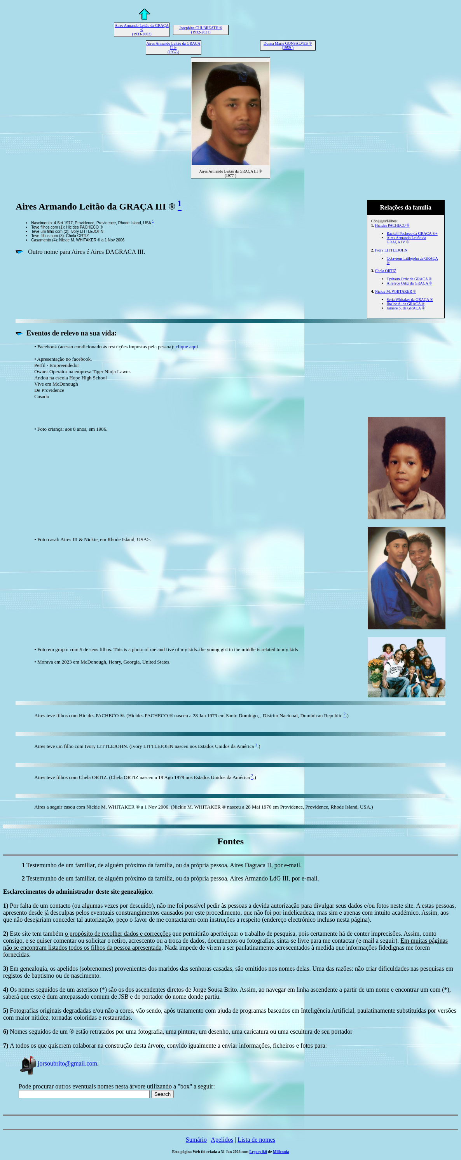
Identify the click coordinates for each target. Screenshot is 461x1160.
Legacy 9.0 (258, 1152)
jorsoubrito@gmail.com (58, 1063)
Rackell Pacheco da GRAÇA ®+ (412, 233)
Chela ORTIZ (385, 271)
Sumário (196, 1139)
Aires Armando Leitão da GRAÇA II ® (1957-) (174, 47)
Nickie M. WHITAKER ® (395, 291)
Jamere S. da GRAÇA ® (406, 308)
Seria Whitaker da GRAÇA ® (410, 299)
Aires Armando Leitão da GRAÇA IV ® (406, 240)
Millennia (281, 1152)
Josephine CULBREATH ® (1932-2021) (200, 30)
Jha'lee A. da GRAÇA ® (405, 304)
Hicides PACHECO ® (392, 225)
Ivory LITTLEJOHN (391, 250)
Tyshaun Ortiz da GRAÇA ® (409, 279)
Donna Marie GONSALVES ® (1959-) (288, 45)
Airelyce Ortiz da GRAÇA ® (409, 283)
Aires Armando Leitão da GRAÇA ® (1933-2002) (142, 29)
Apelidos (222, 1139)
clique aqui (187, 346)
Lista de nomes (256, 1139)
